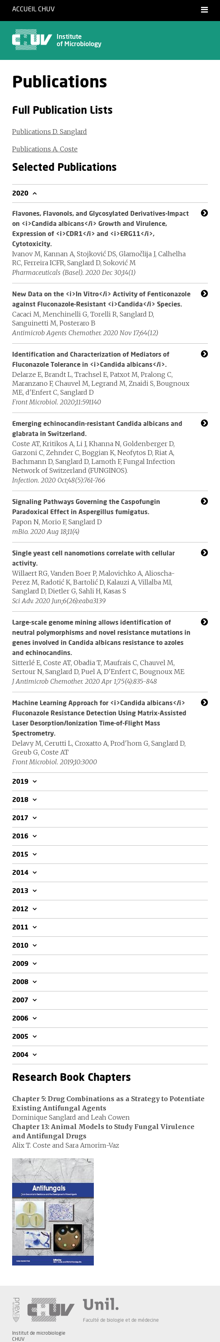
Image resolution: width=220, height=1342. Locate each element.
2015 (21, 854)
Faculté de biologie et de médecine (121, 1320)
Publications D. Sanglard (49, 132)
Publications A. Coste (45, 149)
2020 (21, 193)
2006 (21, 1018)
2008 (21, 982)
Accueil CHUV (33, 9)
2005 (21, 1037)
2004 (21, 1055)
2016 (21, 836)
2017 (21, 818)
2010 (21, 945)
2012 (21, 909)
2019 (21, 781)
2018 (21, 800)
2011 (21, 927)
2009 (21, 964)
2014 (21, 873)
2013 (21, 891)
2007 (21, 1000)
